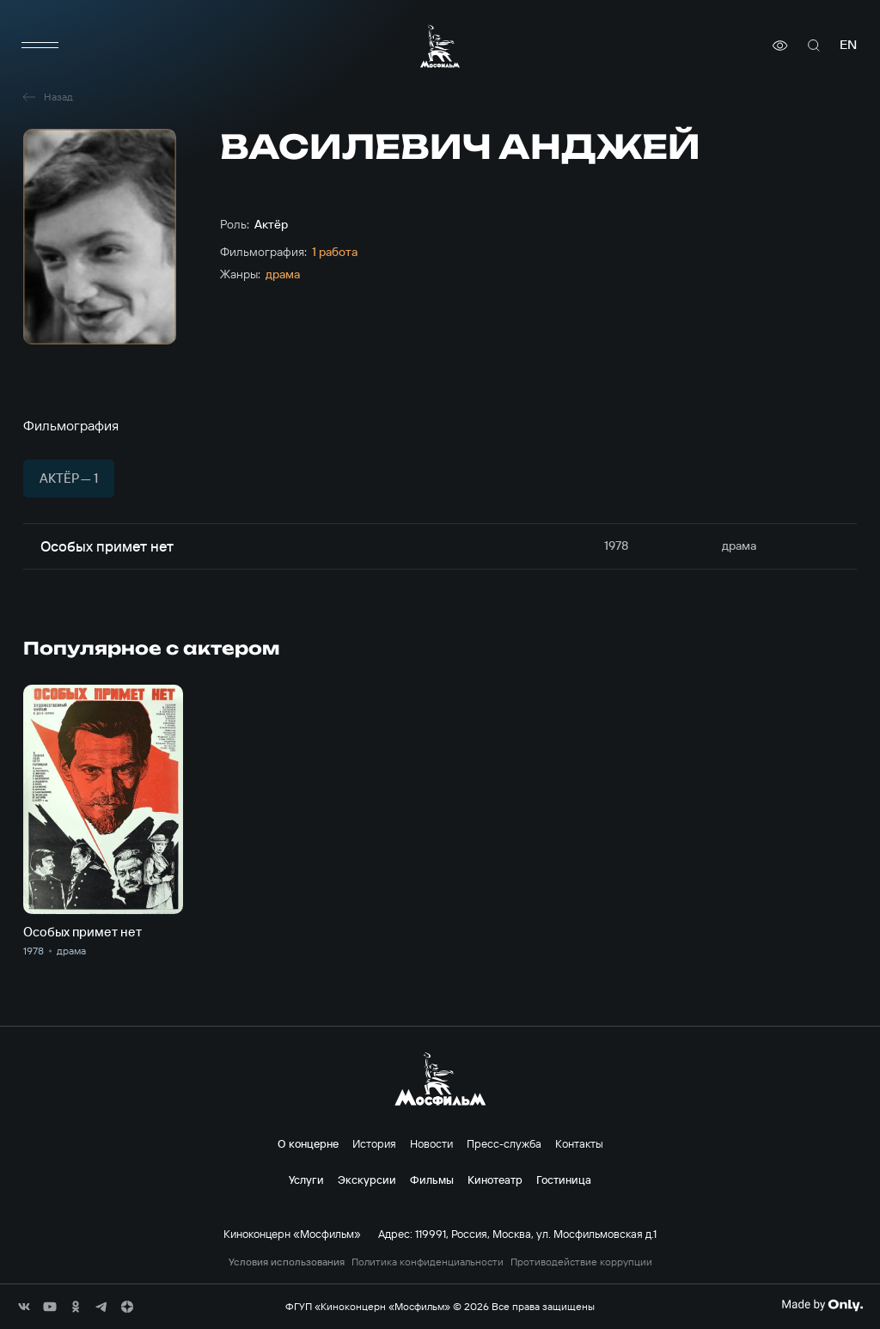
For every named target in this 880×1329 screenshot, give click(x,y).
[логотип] (440, 46)
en (848, 45)
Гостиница (563, 1179)
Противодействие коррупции (581, 1262)
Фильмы (432, 1179)
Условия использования (287, 1262)
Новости (431, 1143)
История (374, 1143)
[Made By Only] (822, 1305)
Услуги (306, 1179)
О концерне (308, 1143)
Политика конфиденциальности (427, 1262)
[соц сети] (24, 1307)
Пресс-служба (504, 1143)
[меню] (40, 45)
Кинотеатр (495, 1179)
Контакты (579, 1143)
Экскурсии (367, 1179)
